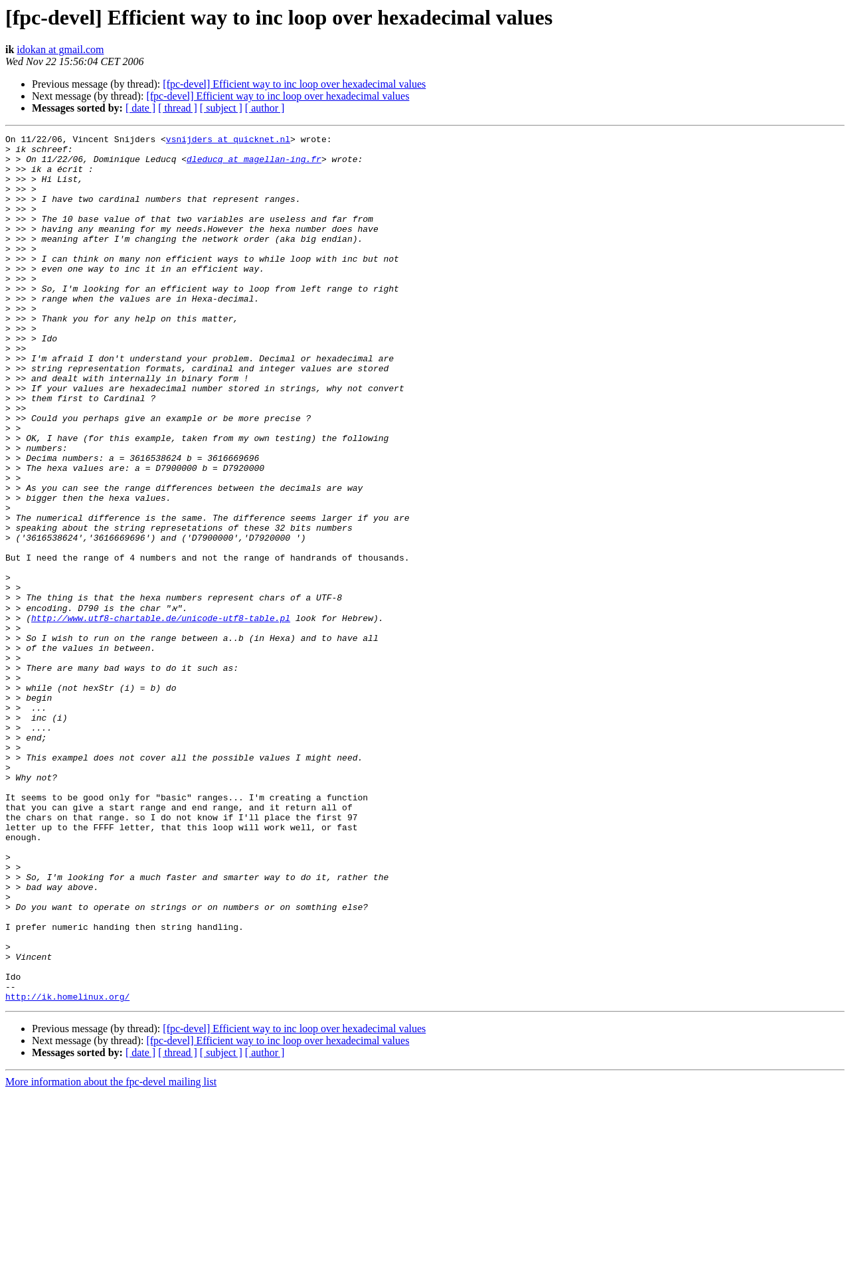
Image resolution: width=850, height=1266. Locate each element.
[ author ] (265, 108)
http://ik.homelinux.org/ (67, 1169)
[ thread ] (177, 108)
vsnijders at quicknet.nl (228, 141)
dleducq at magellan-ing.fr (254, 165)
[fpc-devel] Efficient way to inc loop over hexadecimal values (294, 84)
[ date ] (140, 108)
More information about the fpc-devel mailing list (110, 1254)
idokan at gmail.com (60, 49)
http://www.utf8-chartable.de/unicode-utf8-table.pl (160, 715)
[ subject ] (221, 108)
